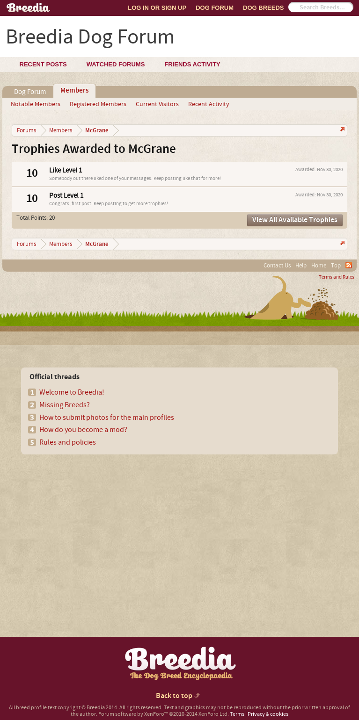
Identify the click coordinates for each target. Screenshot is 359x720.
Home (318, 265)
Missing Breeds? (64, 405)
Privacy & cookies (268, 714)
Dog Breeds (263, 7)
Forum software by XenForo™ (163, 714)
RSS (348, 265)
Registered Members (98, 104)
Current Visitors (157, 104)
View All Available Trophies (294, 220)
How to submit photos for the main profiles (106, 417)
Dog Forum (215, 7)
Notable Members (35, 104)
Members (74, 90)
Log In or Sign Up (157, 7)
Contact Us (277, 265)
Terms (237, 714)
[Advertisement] (89, 529)
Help (301, 265)
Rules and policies (67, 442)
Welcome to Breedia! (71, 392)
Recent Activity (208, 104)
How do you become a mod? (83, 429)
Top (336, 265)
